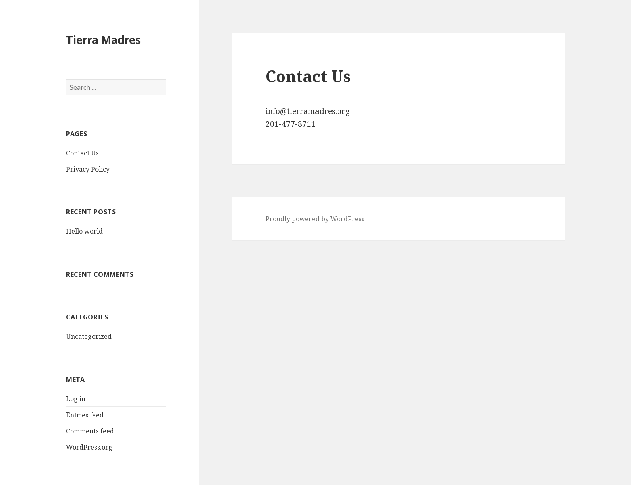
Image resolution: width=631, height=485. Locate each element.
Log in (75, 398)
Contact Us (82, 153)
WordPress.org (89, 447)
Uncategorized (89, 336)
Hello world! (85, 231)
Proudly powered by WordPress (315, 218)
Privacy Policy (88, 169)
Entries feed (85, 414)
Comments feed (90, 431)
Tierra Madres (103, 39)
